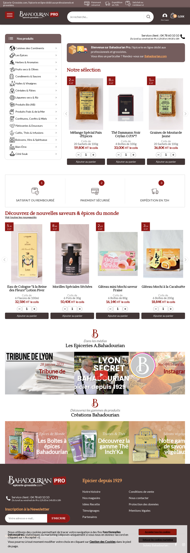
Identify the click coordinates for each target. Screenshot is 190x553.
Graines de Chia (27, 287)
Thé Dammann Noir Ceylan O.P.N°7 (166, 134)
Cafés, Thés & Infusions (26, 133)
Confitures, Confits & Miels (28, 119)
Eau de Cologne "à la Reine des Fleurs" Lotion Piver (72, 288)
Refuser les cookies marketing (158, 539)
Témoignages (90, 510)
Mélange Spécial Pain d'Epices (126, 134)
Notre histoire (91, 491)
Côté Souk (19, 154)
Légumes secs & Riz (24, 98)
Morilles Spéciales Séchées (118, 287)
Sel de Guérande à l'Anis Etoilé (86, 134)
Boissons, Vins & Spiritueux (28, 140)
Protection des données (144, 504)
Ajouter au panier (86, 161)
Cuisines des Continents (27, 49)
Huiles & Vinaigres (23, 84)
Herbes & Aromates (24, 63)
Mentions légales (139, 510)
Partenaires (89, 517)
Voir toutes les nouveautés (21, 217)
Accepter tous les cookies (157, 532)
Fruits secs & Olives (24, 70)
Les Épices (19, 56)
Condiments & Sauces (25, 77)
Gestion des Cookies (102, 541)
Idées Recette (91, 504)
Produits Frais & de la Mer (27, 112)
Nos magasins (91, 498)
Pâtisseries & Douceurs (26, 126)
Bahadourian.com (155, 56)
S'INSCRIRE (58, 518)
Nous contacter (139, 498)
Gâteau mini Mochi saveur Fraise (163, 288)
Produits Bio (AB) (22, 105)
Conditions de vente (141, 491)
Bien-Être (18, 147)
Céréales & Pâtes (23, 91)
